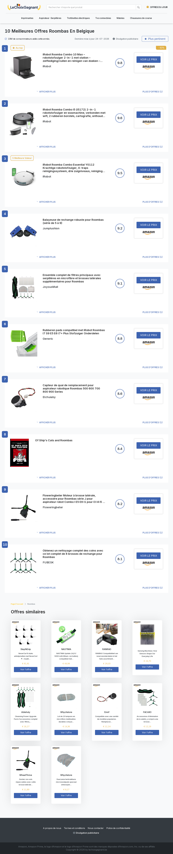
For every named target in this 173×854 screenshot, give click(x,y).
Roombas (31, 604)
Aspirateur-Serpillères (50, 18)
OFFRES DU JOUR (159, 7)
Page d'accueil (17, 604)
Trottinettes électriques (78, 18)
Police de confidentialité (118, 828)
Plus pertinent (155, 38)
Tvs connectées (103, 18)
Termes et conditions (74, 828)
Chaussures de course (141, 18)
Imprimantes (27, 18)
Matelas (120, 18)
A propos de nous (52, 828)
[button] (100, 91)
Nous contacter (96, 828)
